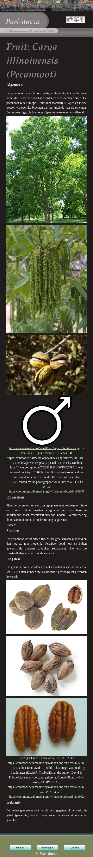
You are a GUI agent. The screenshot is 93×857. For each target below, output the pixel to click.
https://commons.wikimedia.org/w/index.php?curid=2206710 (45, 458)
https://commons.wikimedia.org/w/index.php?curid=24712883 (46, 763)
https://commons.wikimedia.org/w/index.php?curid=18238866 (46, 787)
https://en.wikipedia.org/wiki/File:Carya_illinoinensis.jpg (44, 448)
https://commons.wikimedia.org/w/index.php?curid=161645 (46, 491)
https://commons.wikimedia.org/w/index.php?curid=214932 (46, 796)
